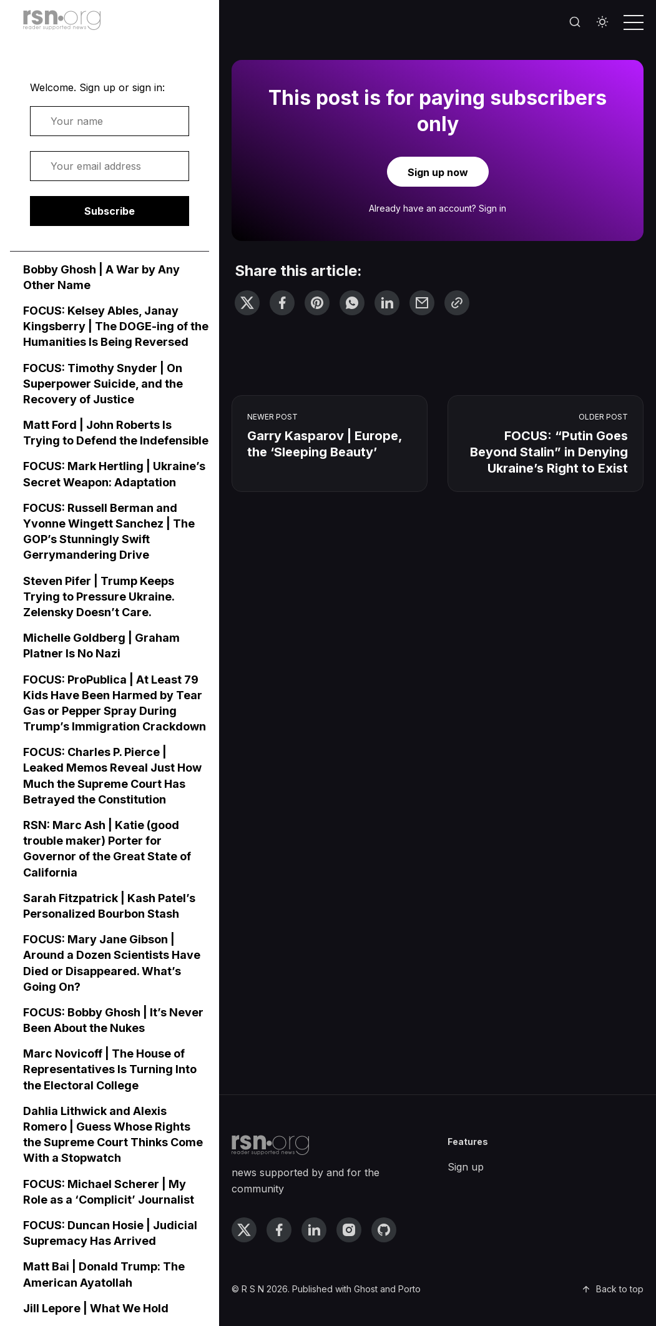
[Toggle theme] (602, 22)
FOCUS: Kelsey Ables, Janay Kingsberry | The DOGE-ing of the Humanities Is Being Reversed (115, 326)
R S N (253, 1289)
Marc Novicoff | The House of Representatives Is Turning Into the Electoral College (110, 1069)
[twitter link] (244, 1229)
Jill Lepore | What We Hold (96, 1308)
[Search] (575, 22)
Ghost (366, 1289)
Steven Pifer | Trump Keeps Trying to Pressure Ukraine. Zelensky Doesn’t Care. (98, 596)
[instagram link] (348, 1229)
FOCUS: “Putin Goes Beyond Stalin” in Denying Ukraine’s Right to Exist (549, 452)
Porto (409, 1289)
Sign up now (438, 172)
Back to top (612, 1289)
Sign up (466, 1167)
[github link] (383, 1229)
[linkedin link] (313, 1229)
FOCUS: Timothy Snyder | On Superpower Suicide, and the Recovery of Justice (103, 383)
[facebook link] (279, 1229)
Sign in (492, 208)
